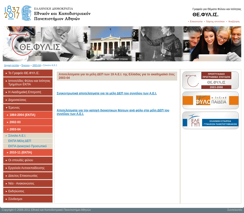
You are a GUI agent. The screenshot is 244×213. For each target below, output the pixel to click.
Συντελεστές (234, 209)
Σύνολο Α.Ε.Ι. (17, 135)
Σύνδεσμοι (15, 199)
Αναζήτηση (233, 21)
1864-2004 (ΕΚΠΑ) (22, 115)
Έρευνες (25, 65)
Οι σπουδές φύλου (20, 160)
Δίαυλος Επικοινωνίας (23, 175)
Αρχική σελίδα (11, 65)
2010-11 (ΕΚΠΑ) (21, 152)
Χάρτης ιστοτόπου (215, 21)
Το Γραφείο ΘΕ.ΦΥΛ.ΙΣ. (24, 73)
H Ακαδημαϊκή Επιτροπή (24, 92)
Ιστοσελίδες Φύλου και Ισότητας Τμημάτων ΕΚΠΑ (29, 82)
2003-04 (36, 65)
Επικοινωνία (196, 21)
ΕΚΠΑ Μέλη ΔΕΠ (19, 141)
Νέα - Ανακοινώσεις (21, 183)
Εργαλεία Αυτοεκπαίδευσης (26, 168)
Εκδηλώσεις (16, 191)
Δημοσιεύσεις (17, 100)
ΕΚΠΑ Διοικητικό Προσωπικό (27, 146)
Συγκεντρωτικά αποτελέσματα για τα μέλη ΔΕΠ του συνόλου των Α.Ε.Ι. (107, 93)
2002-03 (15, 122)
